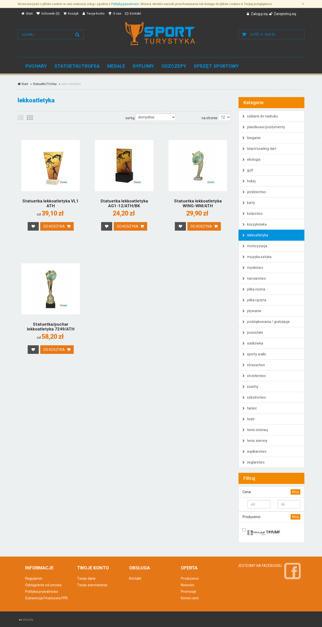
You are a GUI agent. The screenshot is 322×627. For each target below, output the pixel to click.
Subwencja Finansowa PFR (46, 598)
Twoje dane (86, 578)
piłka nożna (254, 289)
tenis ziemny (255, 441)
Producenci (190, 578)
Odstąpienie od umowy (43, 585)
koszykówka (255, 224)
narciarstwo (254, 278)
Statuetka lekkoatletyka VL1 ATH (50, 203)
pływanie (252, 311)
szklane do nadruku (260, 116)
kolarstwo (253, 214)
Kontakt (135, 578)
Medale (116, 66)
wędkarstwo (254, 451)
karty (249, 203)
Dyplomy (143, 66)
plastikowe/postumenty (264, 127)
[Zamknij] (303, 4)
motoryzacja (255, 246)
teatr (249, 419)
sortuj (130, 118)
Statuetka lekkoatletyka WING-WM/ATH (198, 203)
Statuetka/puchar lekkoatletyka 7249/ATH (50, 326)
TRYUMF (264, 531)
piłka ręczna (254, 300)
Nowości (187, 585)
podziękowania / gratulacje (266, 322)
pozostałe (253, 332)
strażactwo (254, 365)
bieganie (252, 138)
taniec (250, 408)
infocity (28, 619)
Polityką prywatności (125, 4)
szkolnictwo (254, 397)
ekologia (251, 159)
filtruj (295, 492)
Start (23, 84)
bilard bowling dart (259, 149)
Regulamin (33, 578)
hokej (249, 181)
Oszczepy (174, 66)
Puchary (36, 66)
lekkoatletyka (255, 235)
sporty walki (254, 354)
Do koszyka (57, 226)
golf (248, 170)
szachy (250, 387)
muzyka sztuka (257, 257)
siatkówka (253, 343)
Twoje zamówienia (92, 585)
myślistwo (253, 268)
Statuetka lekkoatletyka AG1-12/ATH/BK (124, 203)
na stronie (209, 118)
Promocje (188, 592)
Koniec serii (190, 598)
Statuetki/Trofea (77, 66)
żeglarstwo (254, 462)
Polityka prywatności (41, 592)
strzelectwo (254, 376)
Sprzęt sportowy (216, 66)
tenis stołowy (255, 430)
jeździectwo (254, 192)
